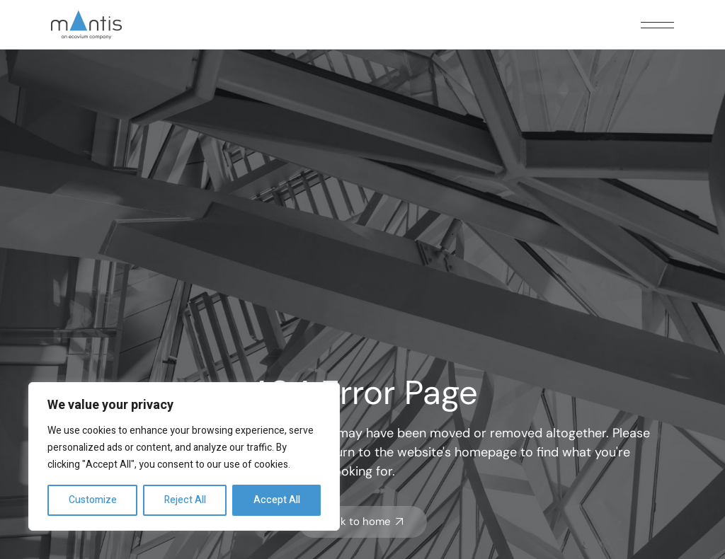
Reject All (185, 499)
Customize (93, 499)
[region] (184, 456)
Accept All (276, 499)
